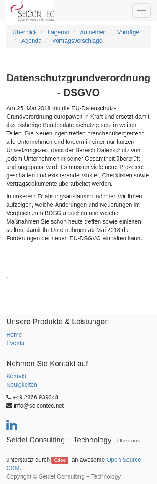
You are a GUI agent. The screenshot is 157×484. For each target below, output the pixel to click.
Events (15, 343)
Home (14, 334)
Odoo (59, 460)
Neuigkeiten (21, 384)
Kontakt (16, 376)
